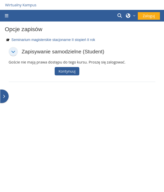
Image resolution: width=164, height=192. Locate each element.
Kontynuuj (67, 71)
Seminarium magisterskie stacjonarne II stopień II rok (53, 40)
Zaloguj (149, 15)
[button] (120, 15)
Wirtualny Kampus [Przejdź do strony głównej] (20, 5)
